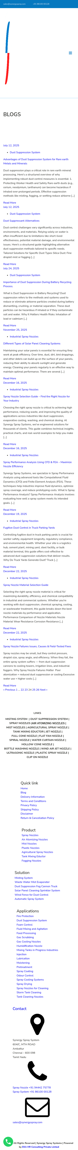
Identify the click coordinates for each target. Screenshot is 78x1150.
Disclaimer (27, 814)
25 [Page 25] (33, 690)
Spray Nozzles (30, 835)
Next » (43, 690)
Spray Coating (25, 971)
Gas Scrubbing (25, 937)
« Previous (9, 690)
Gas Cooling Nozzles (29, 941)
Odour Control (25, 975)
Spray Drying (24, 984)
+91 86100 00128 (41, 4)
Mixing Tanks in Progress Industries (37, 950)
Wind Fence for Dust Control (31, 895)
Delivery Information (33, 797)
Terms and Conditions (33, 801)
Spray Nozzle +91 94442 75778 (32, 1087)
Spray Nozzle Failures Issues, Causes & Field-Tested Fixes (37, 646)
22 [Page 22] (22, 690)
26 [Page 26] (37, 690)
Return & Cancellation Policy (37, 818)
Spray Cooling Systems (30, 980)
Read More (9, 203)
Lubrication (23, 958)
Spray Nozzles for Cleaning (33, 988)
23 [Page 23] (26, 690)
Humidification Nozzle (29, 946)
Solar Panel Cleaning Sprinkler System (37, 890)
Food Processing (26, 933)
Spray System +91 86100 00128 (32, 1092)
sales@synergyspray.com (14, 4)
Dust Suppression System (25, 152)
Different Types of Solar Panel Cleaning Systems (31, 343)
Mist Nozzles (29, 843)
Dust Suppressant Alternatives (21, 221)
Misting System (24, 878)
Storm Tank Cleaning (29, 992)
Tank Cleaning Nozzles (30, 997)
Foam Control (25, 925)
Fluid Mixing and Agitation (32, 929)
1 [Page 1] (17, 690)
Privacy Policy (29, 805)
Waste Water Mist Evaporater (32, 882)
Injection (21, 954)
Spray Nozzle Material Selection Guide (25, 585)
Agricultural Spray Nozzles (37, 852)
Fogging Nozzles (31, 861)
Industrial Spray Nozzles (24, 336)
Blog (23, 792)
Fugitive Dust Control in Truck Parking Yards (29, 528)
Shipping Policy (30, 809)
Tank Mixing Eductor (34, 856)
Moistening (23, 963)
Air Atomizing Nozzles (35, 839)
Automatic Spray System (29, 899)
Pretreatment (24, 967)
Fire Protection (25, 916)
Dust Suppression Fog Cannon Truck (36, 886)
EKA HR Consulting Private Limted (40, 1147)
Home (24, 788)
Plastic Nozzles (30, 848)
